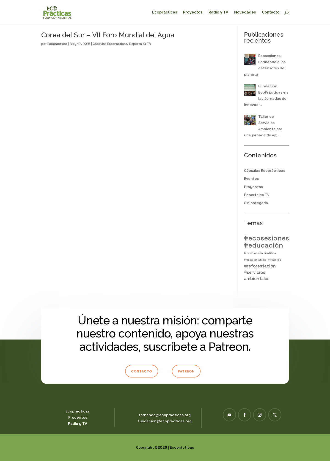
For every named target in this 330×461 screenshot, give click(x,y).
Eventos (251, 178)
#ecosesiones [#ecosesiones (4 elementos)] (266, 238)
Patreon (186, 371)
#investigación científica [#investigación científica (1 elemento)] (260, 253)
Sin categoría (256, 202)
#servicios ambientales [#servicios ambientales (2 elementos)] (257, 275)
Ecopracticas (57, 44)
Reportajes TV (140, 44)
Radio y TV (218, 12)
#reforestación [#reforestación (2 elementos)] (260, 266)
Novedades (245, 12)
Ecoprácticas (164, 12)
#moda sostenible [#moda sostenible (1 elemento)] (255, 259)
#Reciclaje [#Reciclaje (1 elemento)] (274, 259)
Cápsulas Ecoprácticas (110, 44)
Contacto (271, 12)
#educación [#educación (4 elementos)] (263, 245)
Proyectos (193, 12)
